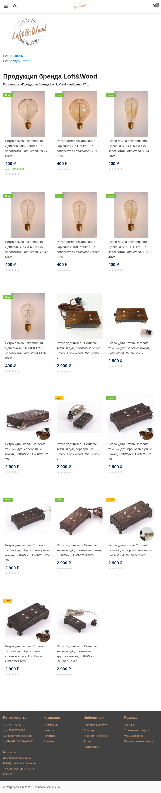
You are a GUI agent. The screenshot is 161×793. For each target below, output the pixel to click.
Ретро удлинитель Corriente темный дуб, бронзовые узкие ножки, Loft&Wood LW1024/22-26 (130, 451)
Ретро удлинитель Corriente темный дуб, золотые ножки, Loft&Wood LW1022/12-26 (129, 348)
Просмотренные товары (139, 741)
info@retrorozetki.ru (20, 735)
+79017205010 (16, 724)
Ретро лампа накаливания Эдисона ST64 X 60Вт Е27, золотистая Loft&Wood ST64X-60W (27, 249)
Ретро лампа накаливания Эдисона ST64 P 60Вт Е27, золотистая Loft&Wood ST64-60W (129, 148)
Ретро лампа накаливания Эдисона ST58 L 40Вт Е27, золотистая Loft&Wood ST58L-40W (130, 249)
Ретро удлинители (17, 61)
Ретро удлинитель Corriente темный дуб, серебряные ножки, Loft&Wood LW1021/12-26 (78, 451)
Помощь (89, 730)
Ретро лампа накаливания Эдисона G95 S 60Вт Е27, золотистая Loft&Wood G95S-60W (26, 148)
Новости (48, 730)
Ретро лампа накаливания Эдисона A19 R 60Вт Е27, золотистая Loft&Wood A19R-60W (26, 350)
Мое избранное (133, 735)
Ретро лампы (13, 56)
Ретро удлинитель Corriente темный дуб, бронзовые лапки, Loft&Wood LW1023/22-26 (79, 550)
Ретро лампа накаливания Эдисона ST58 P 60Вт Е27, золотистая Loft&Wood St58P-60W (78, 249)
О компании (50, 724)
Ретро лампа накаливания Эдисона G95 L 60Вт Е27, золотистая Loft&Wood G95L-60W (78, 148)
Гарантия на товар (95, 735)
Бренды (129, 724)
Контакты (49, 741)
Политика (49, 735)
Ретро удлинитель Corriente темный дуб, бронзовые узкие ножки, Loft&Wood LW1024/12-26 (27, 552)
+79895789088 (16, 730)
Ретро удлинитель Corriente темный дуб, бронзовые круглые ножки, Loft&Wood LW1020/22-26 (25, 653)
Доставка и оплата (95, 724)
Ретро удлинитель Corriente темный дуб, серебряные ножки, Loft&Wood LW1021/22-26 (27, 451)
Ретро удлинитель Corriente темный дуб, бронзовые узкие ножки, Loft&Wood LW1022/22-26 (78, 350)
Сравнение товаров (136, 730)
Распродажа (91, 746)
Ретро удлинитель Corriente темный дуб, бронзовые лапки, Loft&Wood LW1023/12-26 (130, 550)
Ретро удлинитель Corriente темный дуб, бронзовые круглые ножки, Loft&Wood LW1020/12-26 (77, 653)
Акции (87, 741)
